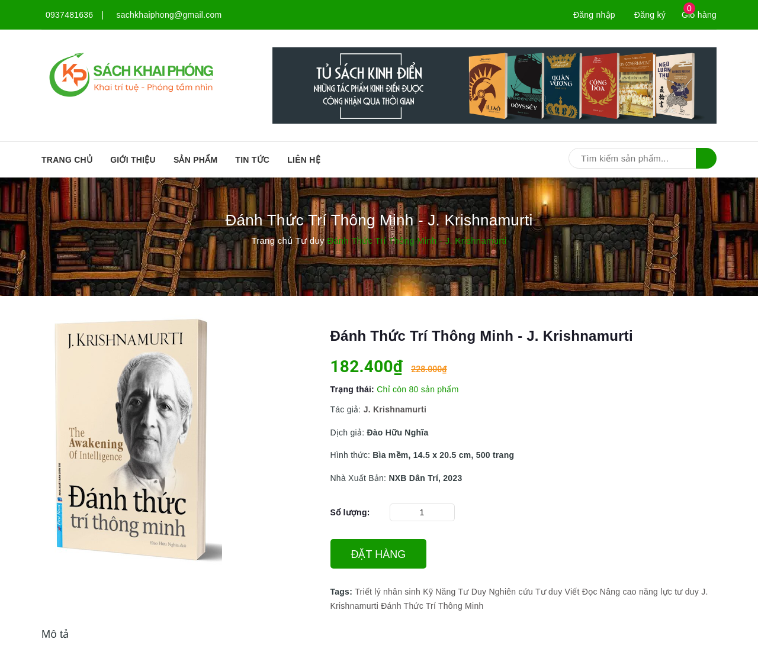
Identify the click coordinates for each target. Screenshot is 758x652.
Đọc (590, 591)
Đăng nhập (594, 15)
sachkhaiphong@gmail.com (169, 15)
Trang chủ (66, 159)
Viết (572, 591)
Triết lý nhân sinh (387, 591)
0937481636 (69, 15)
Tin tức (252, 159)
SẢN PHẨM (195, 159)
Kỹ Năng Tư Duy (454, 591)
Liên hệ (303, 159)
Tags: (342, 591)
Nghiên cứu (511, 591)
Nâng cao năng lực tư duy (649, 591)
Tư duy (549, 591)
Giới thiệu (133, 159)
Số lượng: (350, 512)
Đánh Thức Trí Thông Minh (432, 606)
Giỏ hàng (699, 15)
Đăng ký (650, 15)
